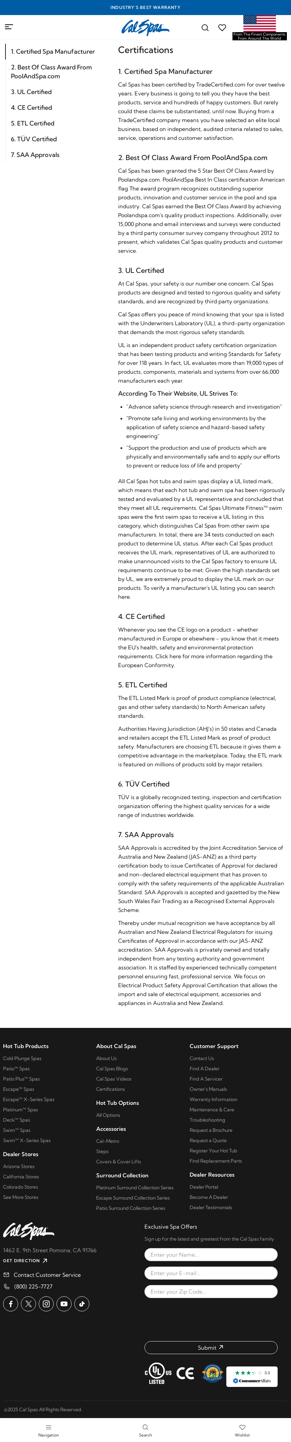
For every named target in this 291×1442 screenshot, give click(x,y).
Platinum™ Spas (20, 1110)
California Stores (21, 1177)
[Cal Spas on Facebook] (10, 1303)
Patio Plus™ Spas (21, 1079)
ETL (134, 697)
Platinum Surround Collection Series (135, 1188)
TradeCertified (136, 120)
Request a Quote (208, 1140)
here (124, 596)
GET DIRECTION (26, 1260)
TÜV (123, 797)
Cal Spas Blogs (112, 1069)
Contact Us (202, 1058)
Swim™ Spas (16, 1130)
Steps (102, 1151)
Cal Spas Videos (113, 1079)
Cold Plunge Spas (22, 1058)
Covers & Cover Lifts (118, 1162)
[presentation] (211, 1319)
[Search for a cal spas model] (205, 28)
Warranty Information (213, 1099)
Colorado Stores (20, 1187)
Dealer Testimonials (211, 1207)
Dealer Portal (204, 1187)
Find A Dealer (204, 1069)
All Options (108, 1115)
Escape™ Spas (18, 1089)
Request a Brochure (211, 1130)
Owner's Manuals (208, 1089)
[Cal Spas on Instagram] (46, 1303)
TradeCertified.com (220, 84)
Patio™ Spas (16, 1069)
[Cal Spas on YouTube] (64, 1303)
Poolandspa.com (139, 179)
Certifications (110, 1089)
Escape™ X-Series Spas (28, 1099)
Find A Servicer (206, 1079)
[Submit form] (211, 1347)
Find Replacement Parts (216, 1161)
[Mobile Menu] (9, 27)
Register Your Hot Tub (213, 1151)
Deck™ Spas (16, 1120)
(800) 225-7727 (33, 1286)
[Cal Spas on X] (28, 1303)
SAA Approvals (137, 847)
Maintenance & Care (212, 1110)
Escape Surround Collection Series (133, 1198)
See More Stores (20, 1197)
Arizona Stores (19, 1166)
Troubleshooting (207, 1120)
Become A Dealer (209, 1197)
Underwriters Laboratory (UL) (177, 323)
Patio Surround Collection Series (130, 1208)
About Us (106, 1058)
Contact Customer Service (47, 1274)
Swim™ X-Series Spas (27, 1140)
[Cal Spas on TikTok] (81, 1303)
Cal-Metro (107, 1141)
